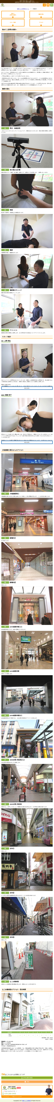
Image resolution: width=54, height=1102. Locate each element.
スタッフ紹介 (13, 24)
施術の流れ (41, 16)
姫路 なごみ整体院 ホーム (23, 8)
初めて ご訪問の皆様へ (13, 15)
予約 (27, 1082)
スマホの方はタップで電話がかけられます (12, 1096)
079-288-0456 (27, 1078)
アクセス (41, 24)
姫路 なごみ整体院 (26, 1100)
